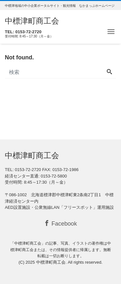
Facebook (60, 223)
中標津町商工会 (32, 20)
